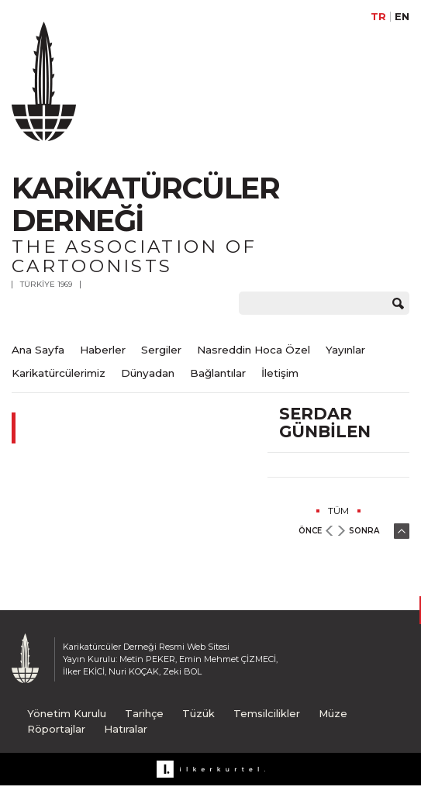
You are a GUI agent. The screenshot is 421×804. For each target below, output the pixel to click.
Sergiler (161, 349)
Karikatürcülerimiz (58, 373)
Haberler (103, 349)
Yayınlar (345, 349)
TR (378, 17)
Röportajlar (56, 729)
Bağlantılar (218, 373)
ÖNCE (310, 531)
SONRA (364, 531)
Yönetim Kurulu (66, 713)
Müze (333, 713)
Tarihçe (144, 713)
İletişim (279, 373)
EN (402, 17)
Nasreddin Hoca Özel (253, 349)
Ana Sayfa (38, 349)
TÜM (338, 510)
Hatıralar (125, 729)
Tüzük (198, 713)
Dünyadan (147, 373)
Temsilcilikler (266, 713)
